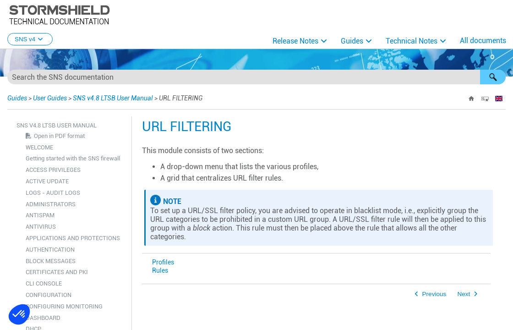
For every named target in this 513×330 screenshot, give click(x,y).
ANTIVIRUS (41, 226)
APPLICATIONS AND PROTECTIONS (73, 238)
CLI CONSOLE (44, 283)
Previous (434, 294)
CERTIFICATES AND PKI (57, 272)
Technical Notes (411, 41)
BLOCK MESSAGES (51, 261)
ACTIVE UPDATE (47, 181)
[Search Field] (256, 77)
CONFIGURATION (48, 295)
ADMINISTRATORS (51, 204)
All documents (483, 40)
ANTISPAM (40, 215)
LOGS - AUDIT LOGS (53, 192)
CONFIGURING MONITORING (64, 306)
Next (463, 294)
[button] (493, 77)
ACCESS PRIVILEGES (53, 169)
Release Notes (295, 41)
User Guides (50, 98)
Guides (352, 41)
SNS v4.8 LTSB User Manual (113, 98)
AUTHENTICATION (50, 249)
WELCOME (39, 147)
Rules (160, 271)
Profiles (163, 262)
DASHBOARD (43, 317)
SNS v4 (30, 39)
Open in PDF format (59, 135)
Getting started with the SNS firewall (73, 158)
